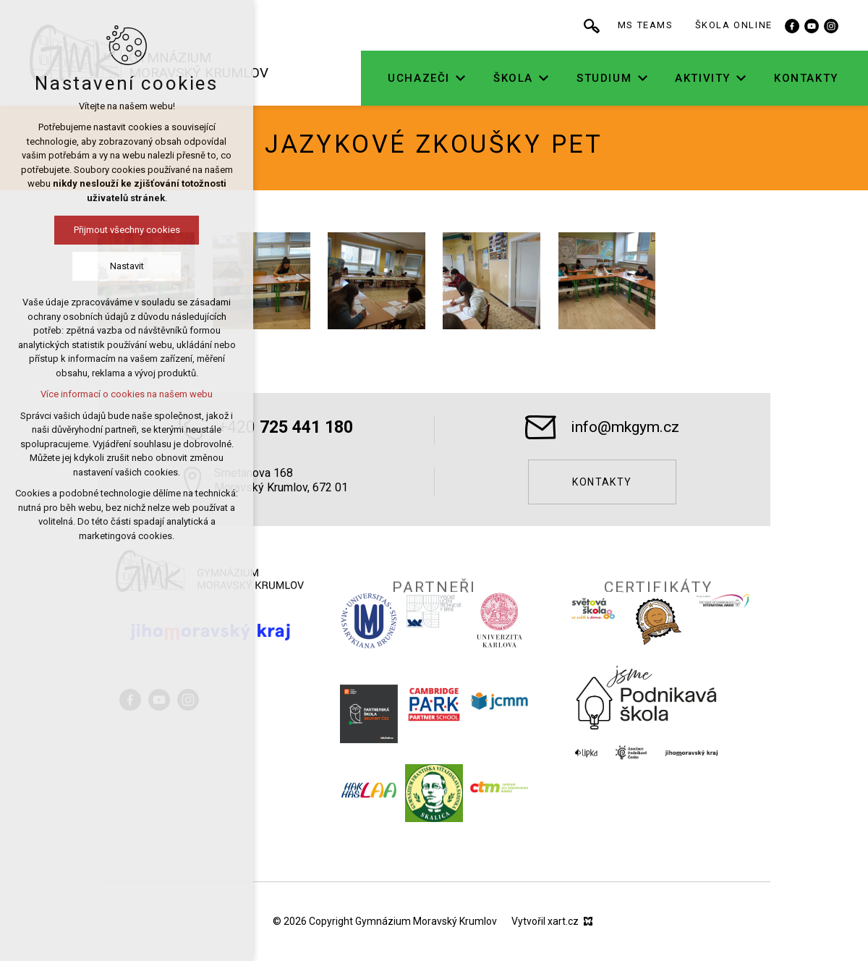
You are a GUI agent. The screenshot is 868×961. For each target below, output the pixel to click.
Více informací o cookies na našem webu (127, 394)
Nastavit (127, 266)
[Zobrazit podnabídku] (469, 78)
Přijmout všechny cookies (127, 229)
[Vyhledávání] (600, 25)
